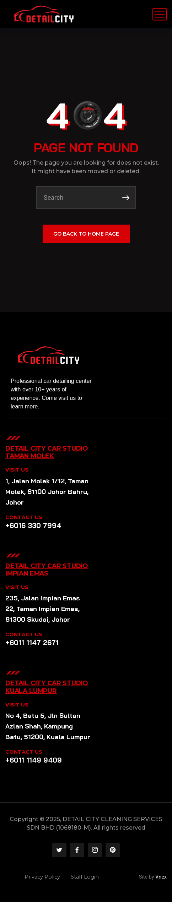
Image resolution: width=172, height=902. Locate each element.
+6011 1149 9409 (33, 760)
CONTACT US (23, 517)
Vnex (161, 877)
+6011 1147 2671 (32, 642)
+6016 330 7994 (33, 525)
